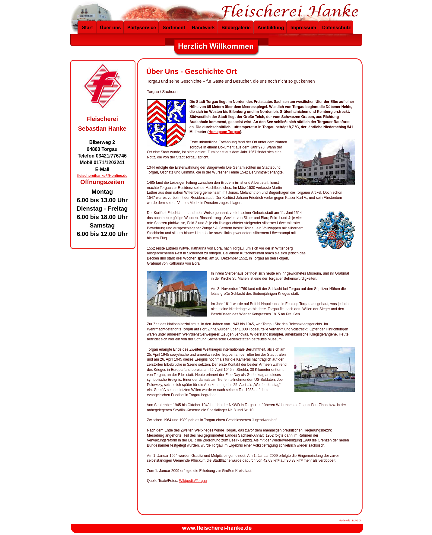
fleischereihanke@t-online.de (102, 176)
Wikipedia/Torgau (193, 481)
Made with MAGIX (349, 520)
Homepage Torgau (224, 132)
